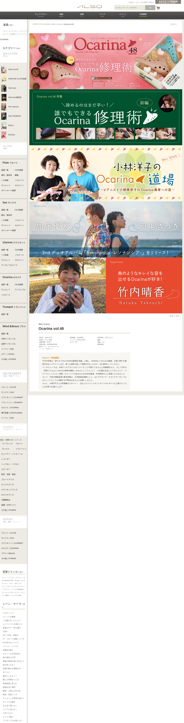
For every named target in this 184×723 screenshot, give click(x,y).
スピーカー (5, 469)
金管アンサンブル (8, 344)
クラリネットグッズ (9, 490)
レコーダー (5, 459)
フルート (6, 31)
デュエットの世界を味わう (13, 698)
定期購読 (143, 15)
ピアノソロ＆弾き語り (12, 654)
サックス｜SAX (7, 392)
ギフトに (6, 672)
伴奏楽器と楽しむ (10, 683)
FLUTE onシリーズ (10, 643)
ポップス (15, 577)
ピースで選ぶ (8, 717)
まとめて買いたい (10, 706)
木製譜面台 (5, 500)
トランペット (21, 449)
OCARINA (46, 24)
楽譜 (82, 15)
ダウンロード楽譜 (8, 190)
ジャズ (22, 577)
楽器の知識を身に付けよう (13, 661)
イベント (122, 15)
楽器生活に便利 (9, 687)
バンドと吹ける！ (10, 709)
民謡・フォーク (11, 595)
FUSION (5, 580)
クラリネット (15, 31)
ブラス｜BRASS (8, 553)
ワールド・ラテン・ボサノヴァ (12, 583)
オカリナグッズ (7, 495)
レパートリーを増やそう (12, 624)
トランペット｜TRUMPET (12, 402)
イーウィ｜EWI (7, 349)
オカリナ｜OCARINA (10, 408)
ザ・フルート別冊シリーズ (13, 639)
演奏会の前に (8, 650)
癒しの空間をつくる (11, 680)
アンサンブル (20, 290)
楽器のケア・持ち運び (12, 628)
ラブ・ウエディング (8, 586)
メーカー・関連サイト (46, 349)
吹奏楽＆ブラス (15, 34)
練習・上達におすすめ (12, 691)
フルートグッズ (7, 479)
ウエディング (8, 613)
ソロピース (19, 180)
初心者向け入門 (9, 657)
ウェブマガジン (41, 15)
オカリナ (6, 34)
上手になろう (8, 713)
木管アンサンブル (8, 339)
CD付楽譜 (19, 170)
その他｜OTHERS (8, 359)
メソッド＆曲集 (9, 617)
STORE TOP (36, 24)
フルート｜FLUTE (8, 387)
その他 (19, 595)
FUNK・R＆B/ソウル (17, 580)
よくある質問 (142, 2)
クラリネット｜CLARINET (12, 397)
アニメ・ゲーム (11, 589)
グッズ (102, 15)
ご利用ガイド (132, 2)
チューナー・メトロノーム (12, 454)
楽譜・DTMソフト (8, 505)
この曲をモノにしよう (12, 620)
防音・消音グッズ (10, 695)
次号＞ (178, 316)
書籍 (16, 175)
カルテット (19, 185)
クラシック (6, 577)
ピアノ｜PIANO (7, 354)
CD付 (5, 631)
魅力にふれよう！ (10, 676)
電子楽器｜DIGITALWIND (11, 413)
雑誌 (61, 15)
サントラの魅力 (9, 702)
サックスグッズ (7, 485)
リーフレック (7, 444)
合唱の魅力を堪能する (12, 668)
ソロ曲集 (4, 180)
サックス (24, 31)
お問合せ (151, 2)
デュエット (5, 185)
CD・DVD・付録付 (10, 635)
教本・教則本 (6, 175)
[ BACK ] (174, 24)
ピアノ (25, 34)
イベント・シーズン (11, 646)
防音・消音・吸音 (8, 474)
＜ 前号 (171, 316)
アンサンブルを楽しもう (12, 720)
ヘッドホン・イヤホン (10, 464)
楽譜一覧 (4, 170)
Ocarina (59, 24)
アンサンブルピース (9, 265)
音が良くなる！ (9, 665)
